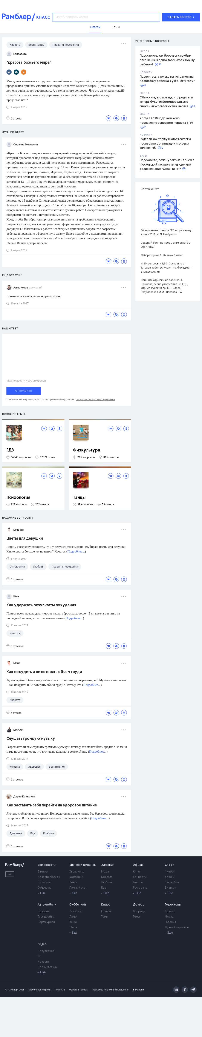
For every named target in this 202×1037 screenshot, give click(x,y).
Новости (43, 911)
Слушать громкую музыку (30, 739)
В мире (42, 871)
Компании (76, 877)
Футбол (170, 871)
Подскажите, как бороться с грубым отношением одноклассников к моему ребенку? (167, 60)
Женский (107, 864)
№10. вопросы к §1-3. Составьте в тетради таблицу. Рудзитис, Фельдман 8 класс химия (166, 267)
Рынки (73, 882)
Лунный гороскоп (177, 927)
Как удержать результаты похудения (41, 605)
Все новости (46, 864)
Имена (169, 916)
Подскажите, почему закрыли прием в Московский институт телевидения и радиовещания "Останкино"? (167, 165)
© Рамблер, (11, 990)
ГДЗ (10, 450)
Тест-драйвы (46, 916)
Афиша (138, 864)
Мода (105, 871)
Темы (104, 916)
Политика (44, 882)
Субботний (77, 904)
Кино (136, 871)
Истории (75, 911)
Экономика (76, 871)
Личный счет (77, 887)
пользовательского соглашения (95, 399)
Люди (73, 916)
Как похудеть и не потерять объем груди (44, 672)
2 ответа (13, 118)
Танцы (79, 497)
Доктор (138, 904)
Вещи (73, 922)
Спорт (169, 864)
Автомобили (47, 904)
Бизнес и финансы (82, 864)
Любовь (106, 882)
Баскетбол (172, 882)
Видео (42, 944)
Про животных (48, 967)
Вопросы (139, 911)
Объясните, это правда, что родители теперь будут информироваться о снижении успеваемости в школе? (166, 102)
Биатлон (170, 887)
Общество (44, 887)
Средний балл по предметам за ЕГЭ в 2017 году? (165, 244)
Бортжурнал (46, 922)
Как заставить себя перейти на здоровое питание (51, 805)
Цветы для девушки (24, 538)
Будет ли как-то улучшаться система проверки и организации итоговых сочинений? (165, 143)
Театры (138, 882)
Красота (106, 877)
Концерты (140, 877)
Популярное (46, 951)
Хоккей (169, 877)
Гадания (170, 922)
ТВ (39, 956)
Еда (103, 887)
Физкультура (86, 450)
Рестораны (140, 887)
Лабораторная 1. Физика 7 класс (162, 255)
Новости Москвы (49, 877)
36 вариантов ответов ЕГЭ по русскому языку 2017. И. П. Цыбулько (166, 232)
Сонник (170, 911)
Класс (105, 904)
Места (73, 927)
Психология (18, 497)
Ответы (106, 911)
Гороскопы (173, 904)
